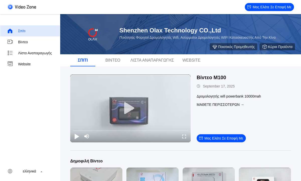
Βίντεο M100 (211, 77)
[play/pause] (77, 136)
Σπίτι (16, 31)
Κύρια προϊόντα (277, 46)
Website (19, 64)
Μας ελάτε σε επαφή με (269, 7)
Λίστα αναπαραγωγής (29, 53)
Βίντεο (17, 42)
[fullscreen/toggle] (184, 136)
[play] (130, 108)
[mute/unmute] (87, 136)
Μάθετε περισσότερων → (220, 105)
